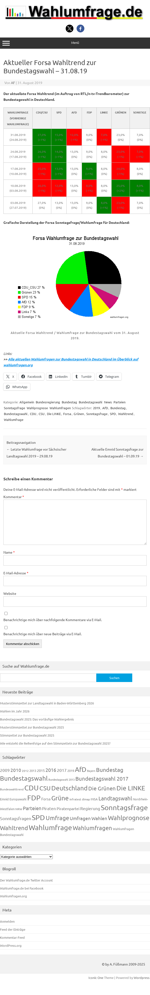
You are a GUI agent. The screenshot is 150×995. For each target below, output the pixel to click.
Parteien (119, 402)
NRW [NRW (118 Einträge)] (18, 809)
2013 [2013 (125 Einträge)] (32, 770)
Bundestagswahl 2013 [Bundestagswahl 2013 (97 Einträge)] (61, 779)
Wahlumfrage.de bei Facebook (22, 888)
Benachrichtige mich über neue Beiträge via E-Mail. (42, 634)
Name (9, 552)
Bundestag (69, 402)
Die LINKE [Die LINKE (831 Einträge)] (130, 788)
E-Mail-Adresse (15, 573)
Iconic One (95, 978)
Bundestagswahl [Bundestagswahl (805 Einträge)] (24, 778)
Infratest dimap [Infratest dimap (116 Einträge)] (80, 799)
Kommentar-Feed (12, 937)
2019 (96, 408)
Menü (75, 43)
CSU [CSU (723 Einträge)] (45, 788)
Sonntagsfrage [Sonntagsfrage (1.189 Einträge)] (124, 807)
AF (13, 82)
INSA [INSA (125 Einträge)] (94, 799)
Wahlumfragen (60, 408)
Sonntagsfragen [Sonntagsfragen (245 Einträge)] (15, 818)
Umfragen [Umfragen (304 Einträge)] (80, 818)
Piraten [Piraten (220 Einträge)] (49, 808)
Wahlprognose (37, 408)
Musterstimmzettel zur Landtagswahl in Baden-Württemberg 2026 (47, 703)
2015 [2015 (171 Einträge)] (41, 770)
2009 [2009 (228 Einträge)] (5, 770)
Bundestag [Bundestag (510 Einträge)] (109, 769)
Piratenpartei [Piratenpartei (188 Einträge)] (68, 808)
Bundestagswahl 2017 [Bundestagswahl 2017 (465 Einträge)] (101, 778)
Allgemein (26, 402)
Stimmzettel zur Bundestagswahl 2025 (27, 735)
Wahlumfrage (13, 419)
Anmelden (7, 921)
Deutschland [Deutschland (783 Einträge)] (69, 788)
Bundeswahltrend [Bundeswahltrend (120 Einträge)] (12, 789)
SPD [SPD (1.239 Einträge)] (38, 817)
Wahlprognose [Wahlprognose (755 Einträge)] (129, 818)
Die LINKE (54, 414)
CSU (41, 414)
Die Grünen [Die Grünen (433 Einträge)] (102, 788)
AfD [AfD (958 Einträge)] (80, 769)
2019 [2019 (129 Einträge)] (70, 770)
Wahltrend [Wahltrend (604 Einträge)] (14, 827)
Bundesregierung (48, 402)
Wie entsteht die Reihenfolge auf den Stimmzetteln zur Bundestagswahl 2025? (55, 743)
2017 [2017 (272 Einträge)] (62, 770)
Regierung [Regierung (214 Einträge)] (90, 808)
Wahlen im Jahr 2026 (14, 711)
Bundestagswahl (90, 402)
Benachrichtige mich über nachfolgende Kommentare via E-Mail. (52, 619)
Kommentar (13, 496)
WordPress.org (11, 945)
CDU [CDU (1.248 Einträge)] (31, 788)
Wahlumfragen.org (13, 896)
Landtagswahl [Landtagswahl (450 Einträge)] (115, 798)
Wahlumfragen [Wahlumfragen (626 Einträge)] (92, 827)
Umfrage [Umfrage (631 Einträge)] (57, 817)
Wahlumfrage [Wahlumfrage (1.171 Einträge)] (50, 827)
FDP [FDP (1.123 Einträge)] (34, 798)
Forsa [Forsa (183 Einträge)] (46, 798)
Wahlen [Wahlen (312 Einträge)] (99, 818)
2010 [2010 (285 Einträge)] (15, 770)
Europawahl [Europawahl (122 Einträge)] (17, 799)
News (108, 402)
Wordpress (142, 978)
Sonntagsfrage (14, 408)
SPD (113, 414)
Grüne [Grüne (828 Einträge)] (60, 798)
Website (9, 593)
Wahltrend (125, 414)
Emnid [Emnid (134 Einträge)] (4, 799)
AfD (105, 408)
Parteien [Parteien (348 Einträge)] (32, 808)
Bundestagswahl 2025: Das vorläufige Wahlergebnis (37, 719)
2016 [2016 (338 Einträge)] (50, 770)
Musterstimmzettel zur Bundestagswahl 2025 (32, 727)
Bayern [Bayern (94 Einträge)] (91, 771)
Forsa (67, 414)
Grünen (79, 414)
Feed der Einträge (12, 929)
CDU (33, 414)
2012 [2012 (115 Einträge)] (25, 771)
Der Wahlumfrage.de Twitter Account (26, 880)
